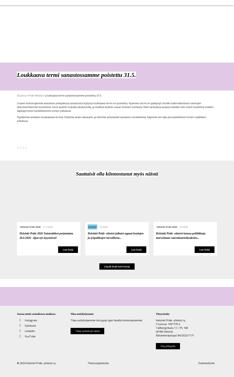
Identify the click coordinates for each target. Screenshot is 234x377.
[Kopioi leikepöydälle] (25, 147)
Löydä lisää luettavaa (117, 266)
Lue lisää (68, 249)
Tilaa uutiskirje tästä (87, 331)
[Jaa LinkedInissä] (23, 147)
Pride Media (35, 95)
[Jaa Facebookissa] (18, 147)
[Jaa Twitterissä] (20, 147)
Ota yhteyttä (168, 346)
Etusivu (21, 95)
